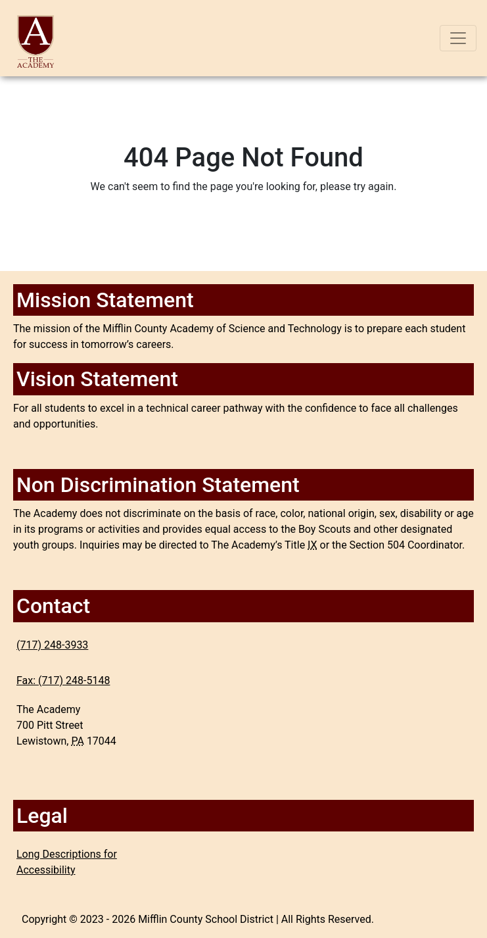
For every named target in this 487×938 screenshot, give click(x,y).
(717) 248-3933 (52, 645)
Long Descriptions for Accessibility (66, 862)
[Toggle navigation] (458, 38)
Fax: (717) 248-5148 (63, 680)
